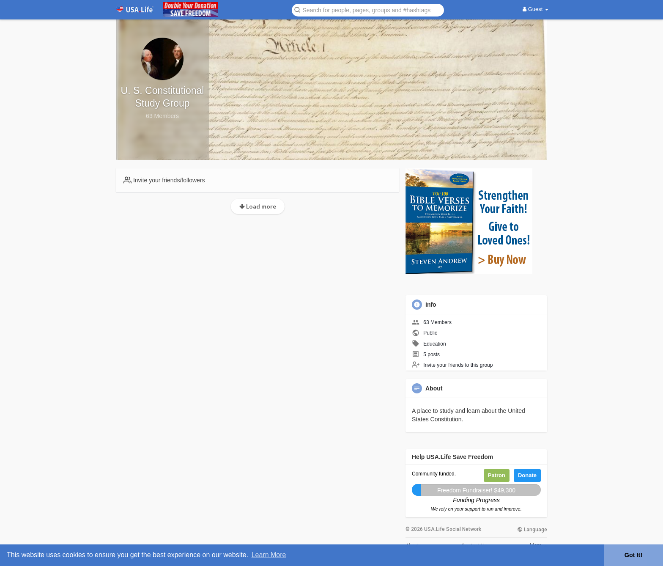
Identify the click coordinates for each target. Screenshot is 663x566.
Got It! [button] (633, 555)
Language (532, 529)
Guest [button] (535, 9)
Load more (257, 206)
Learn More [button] (269, 554)
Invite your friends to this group (458, 365)
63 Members (437, 322)
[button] (368, 9)
